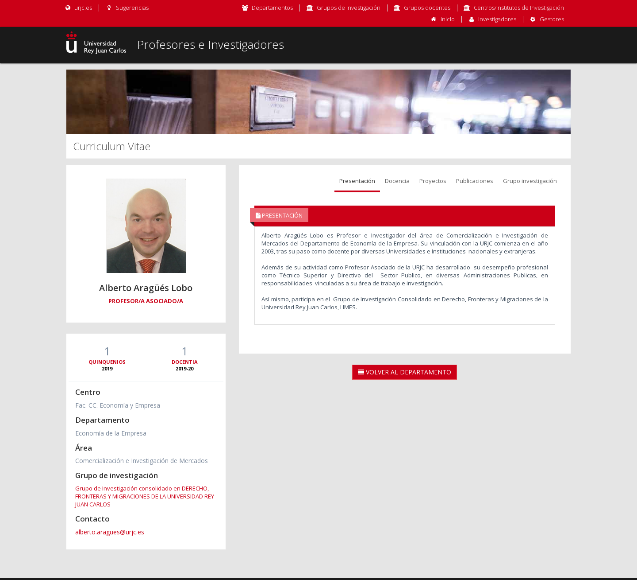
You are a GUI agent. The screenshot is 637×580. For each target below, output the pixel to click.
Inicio (448, 19)
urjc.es (78, 8)
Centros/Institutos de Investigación (519, 8)
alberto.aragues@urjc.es (109, 532)
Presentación (357, 181)
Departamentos (272, 8)
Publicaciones (474, 181)
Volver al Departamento (404, 372)
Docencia (397, 181)
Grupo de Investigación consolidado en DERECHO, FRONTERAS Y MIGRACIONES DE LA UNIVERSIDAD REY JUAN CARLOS (144, 496)
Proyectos (432, 181)
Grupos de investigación (348, 8)
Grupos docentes (427, 8)
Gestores (552, 19)
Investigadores (497, 19)
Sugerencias (126, 8)
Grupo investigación (530, 181)
